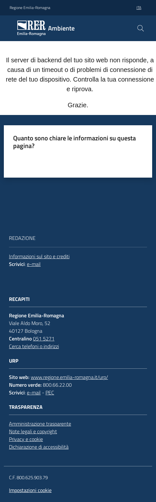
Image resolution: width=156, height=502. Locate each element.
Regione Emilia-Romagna (30, 8)
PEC (49, 392)
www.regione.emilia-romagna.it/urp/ (69, 377)
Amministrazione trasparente (40, 423)
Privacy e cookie (26, 439)
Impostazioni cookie (30, 490)
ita (138, 7)
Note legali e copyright (33, 431)
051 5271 (43, 338)
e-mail (34, 264)
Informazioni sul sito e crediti (39, 256)
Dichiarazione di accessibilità (39, 447)
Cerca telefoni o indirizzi (34, 346)
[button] (140, 28)
